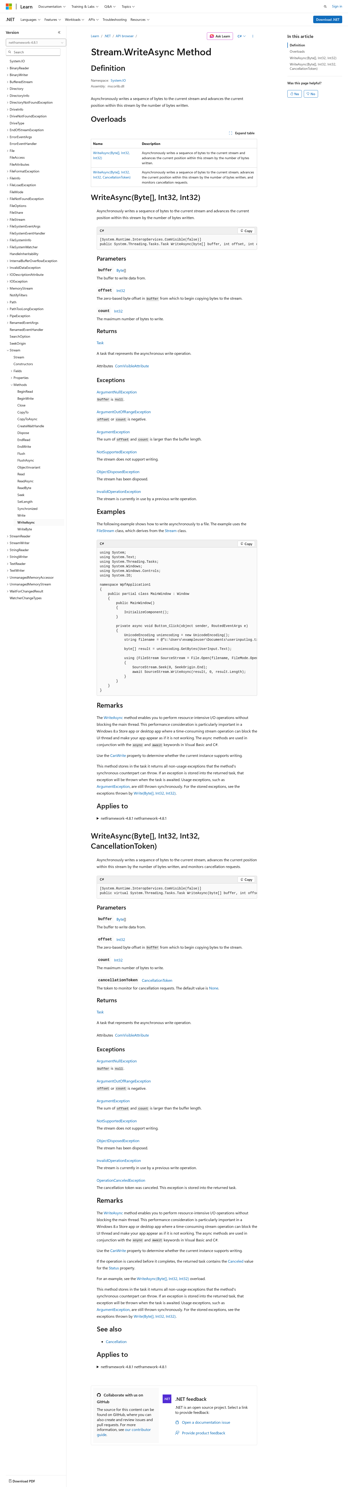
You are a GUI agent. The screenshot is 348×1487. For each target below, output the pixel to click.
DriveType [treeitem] (17, 123)
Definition (297, 45)
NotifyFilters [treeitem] (18, 295)
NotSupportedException (117, 451)
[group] (177, 242)
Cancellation (116, 1341)
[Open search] (325, 6)
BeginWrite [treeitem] (25, 398)
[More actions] (253, 36)
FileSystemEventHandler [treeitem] (27, 233)
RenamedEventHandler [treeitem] (26, 329)
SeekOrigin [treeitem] (18, 343)
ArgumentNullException (117, 391)
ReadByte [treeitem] (24, 487)
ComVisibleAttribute (132, 365)
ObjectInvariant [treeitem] (28, 467)
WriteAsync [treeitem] (26, 522)
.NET (107, 36)
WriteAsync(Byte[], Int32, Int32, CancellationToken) (313, 66)
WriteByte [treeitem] (24, 529)
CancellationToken (157, 980)
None (213, 987)
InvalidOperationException (119, 491)
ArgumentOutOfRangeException (124, 411)
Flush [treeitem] (21, 453)
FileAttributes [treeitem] (19, 164)
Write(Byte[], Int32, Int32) (155, 793)
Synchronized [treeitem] (27, 508)
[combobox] (36, 42)
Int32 (120, 290)
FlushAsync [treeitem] (25, 460)
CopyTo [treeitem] (23, 412)
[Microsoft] (9, 6)
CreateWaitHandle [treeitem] (30, 426)
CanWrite (118, 755)
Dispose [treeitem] (23, 432)
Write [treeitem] (21, 515)
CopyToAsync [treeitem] (27, 419)
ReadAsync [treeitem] (25, 481)
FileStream (105, 530)
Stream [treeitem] (19, 357)
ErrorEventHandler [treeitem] (23, 143)
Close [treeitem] (21, 405)
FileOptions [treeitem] (18, 205)
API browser (125, 36)
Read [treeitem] (21, 474)
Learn (95, 36)
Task (100, 342)
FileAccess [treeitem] (17, 157)
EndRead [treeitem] (23, 439)
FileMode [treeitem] (16, 192)
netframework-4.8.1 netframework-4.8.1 (134, 818)
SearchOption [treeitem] (20, 336)
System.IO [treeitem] (17, 61)
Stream (171, 530)
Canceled (235, 1261)
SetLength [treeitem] (25, 501)
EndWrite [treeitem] (24, 446)
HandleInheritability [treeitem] (24, 253)
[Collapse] (59, 32)
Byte (120, 270)
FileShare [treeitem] (16, 212)
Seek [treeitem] (20, 494)
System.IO (118, 80)
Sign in (337, 6)
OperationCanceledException (121, 1180)
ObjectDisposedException (118, 471)
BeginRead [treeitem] (25, 391)
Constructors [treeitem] (23, 364)
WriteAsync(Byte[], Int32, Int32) (163, 1278)
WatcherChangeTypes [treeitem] (26, 598)
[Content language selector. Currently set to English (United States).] (28, 1480)
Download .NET (328, 19)
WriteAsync (113, 717)
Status (114, 1267)
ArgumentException (113, 431)
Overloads (297, 51)
